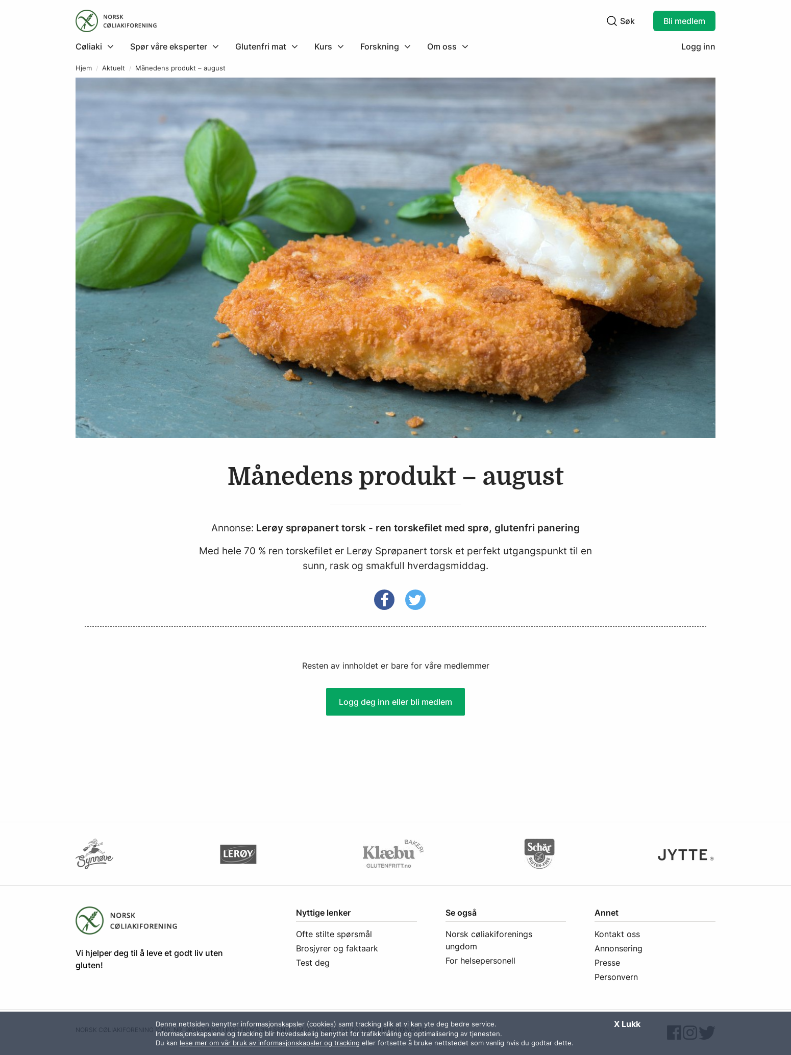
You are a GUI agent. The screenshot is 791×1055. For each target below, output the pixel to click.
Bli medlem (684, 21)
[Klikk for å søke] (612, 21)
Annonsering (618, 948)
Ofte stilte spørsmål (334, 934)
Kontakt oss (617, 934)
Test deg (313, 963)
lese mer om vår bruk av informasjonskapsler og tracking (270, 1043)
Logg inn (698, 46)
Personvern (616, 977)
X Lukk (627, 1024)
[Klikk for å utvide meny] (95, 46)
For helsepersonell (480, 960)
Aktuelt (113, 68)
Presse (607, 963)
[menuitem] (99, 46)
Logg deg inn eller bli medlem (395, 702)
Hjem (84, 68)
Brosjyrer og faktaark (337, 948)
